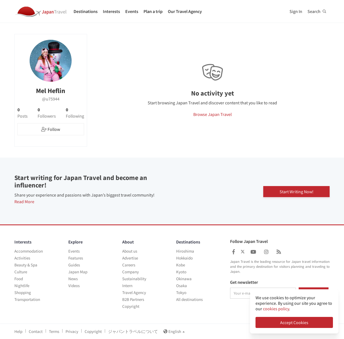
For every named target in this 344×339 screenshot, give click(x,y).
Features (75, 258)
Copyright (130, 306)
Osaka (181, 285)
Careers (128, 265)
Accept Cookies (294, 322)
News (73, 278)
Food (18, 278)
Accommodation (28, 251)
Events (131, 11)
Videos (74, 285)
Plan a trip (153, 11)
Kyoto (181, 271)
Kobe (180, 265)
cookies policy (276, 308)
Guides (74, 265)
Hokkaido (184, 258)
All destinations (189, 299)
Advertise (130, 258)
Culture (20, 271)
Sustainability (134, 278)
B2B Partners (133, 299)
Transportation (27, 299)
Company (130, 271)
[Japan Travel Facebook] (233, 252)
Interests (111, 11)
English (174, 331)
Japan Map (77, 271)
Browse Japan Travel (212, 114)
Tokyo (181, 292)
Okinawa (184, 278)
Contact (36, 331)
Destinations (86, 11)
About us (129, 251)
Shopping (22, 292)
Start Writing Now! (297, 191)
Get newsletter (244, 282)
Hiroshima (185, 251)
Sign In (296, 11)
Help (18, 331)
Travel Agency (134, 292)
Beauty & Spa (25, 265)
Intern (127, 285)
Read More (24, 201)
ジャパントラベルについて (133, 331)
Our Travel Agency (185, 11)
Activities (22, 258)
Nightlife (21, 285)
